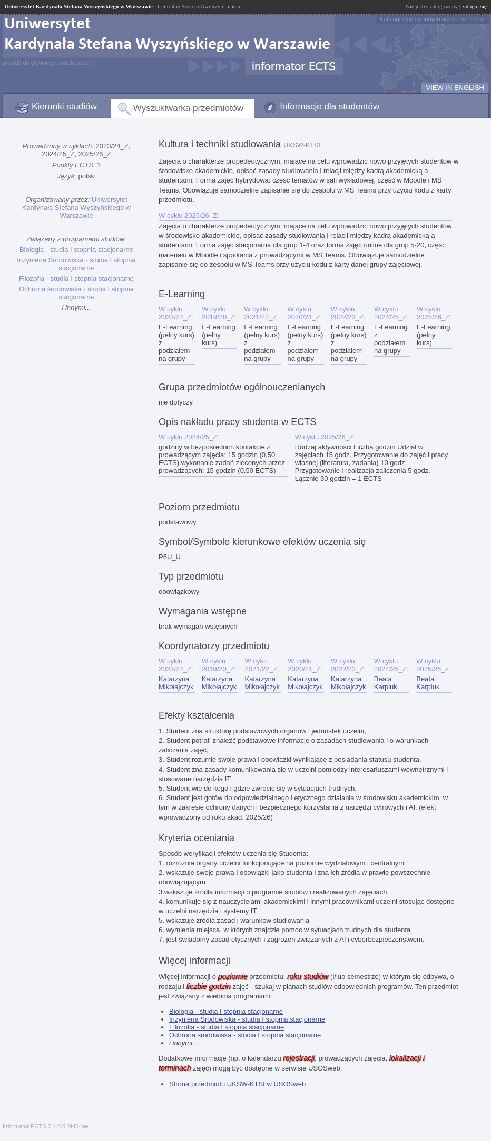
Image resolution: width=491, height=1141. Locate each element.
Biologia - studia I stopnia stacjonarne (76, 250)
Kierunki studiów (64, 107)
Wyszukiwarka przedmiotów (188, 108)
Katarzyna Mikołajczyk (176, 683)
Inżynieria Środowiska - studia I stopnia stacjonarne (76, 264)
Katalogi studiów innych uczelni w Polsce (432, 19)
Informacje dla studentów (329, 107)
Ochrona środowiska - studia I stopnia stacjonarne (76, 293)
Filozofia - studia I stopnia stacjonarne (76, 278)
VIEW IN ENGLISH (455, 88)
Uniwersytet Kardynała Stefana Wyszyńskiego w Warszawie (76, 207)
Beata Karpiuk (385, 683)
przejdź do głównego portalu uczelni (49, 62)
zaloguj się (474, 6)
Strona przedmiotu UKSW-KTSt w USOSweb (237, 1084)
